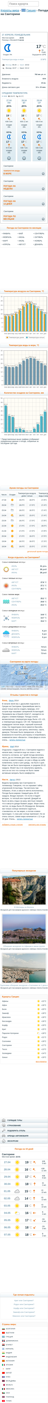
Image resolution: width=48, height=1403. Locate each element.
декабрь (39, 244)
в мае (4, 96)
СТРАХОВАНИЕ (14, 1125)
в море (11, 172)
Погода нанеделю (9, 187)
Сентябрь (16, 589)
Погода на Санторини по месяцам (24, 228)
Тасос (4, 1049)
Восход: (9, 65)
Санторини (7, 1045)
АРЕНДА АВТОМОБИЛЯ (17, 1136)
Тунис (9, 1401)
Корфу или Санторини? (24, 1308)
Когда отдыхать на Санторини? (24, 557)
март (5, 241)
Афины (5, 1001)
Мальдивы (11, 1381)
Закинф (5, 1013)
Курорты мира (10, 10)
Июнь (14, 573)
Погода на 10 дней (24, 1149)
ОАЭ (8, 1393)
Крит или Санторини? (24, 1300)
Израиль (10, 1349)
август (22, 244)
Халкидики (7, 1053)
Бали (4, 1009)
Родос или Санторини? (24, 1304)
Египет (9, 1345)
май (21, 234)
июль (21, 241)
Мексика (10, 1389)
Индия (9, 1353)
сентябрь (39, 234)
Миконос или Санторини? (24, 1316)
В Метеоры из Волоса (24, 907)
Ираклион (6, 1017)
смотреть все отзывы (37, 825)
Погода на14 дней (9, 202)
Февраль (16, 618)
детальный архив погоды (37, 551)
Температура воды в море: (13, 59)
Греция (31, 10)
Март (14, 621)
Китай (9, 1373)
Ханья (4, 1057)
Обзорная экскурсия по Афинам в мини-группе (24, 946)
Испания (10, 1361)
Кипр (8, 1369)
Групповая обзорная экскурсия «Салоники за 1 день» (24, 985)
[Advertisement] (24, 30)
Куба (8, 1377)
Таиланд (10, 1397)
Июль (14, 566)
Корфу (5, 1025)
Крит (4, 1029)
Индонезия (11, 1357)
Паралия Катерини (10, 1033)
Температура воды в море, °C (24, 345)
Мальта (9, 1385)
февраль (7, 237)
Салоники (6, 1041)
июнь (21, 237)
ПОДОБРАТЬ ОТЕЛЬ (16, 1131)
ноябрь (38, 241)
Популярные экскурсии (24, 871)
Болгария (10, 1329)
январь (6, 234)
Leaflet (3, 686)
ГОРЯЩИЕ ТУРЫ (14, 1120)
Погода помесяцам (9, 217)
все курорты (41, 1061)
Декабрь (16, 634)
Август (15, 569)
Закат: (22, 65)
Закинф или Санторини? (24, 1312)
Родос (4, 1037)
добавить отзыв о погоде (12, 825)
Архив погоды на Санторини (24, 488)
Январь (15, 615)
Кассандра (7, 1021)
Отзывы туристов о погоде (24, 695)
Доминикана (12, 1341)
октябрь (39, 237)
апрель (6, 244)
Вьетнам (10, 1333)
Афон (4, 1005)
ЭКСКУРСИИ (12, 1141)
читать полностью (17, 740)
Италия (9, 1365)
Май (12, 746)
